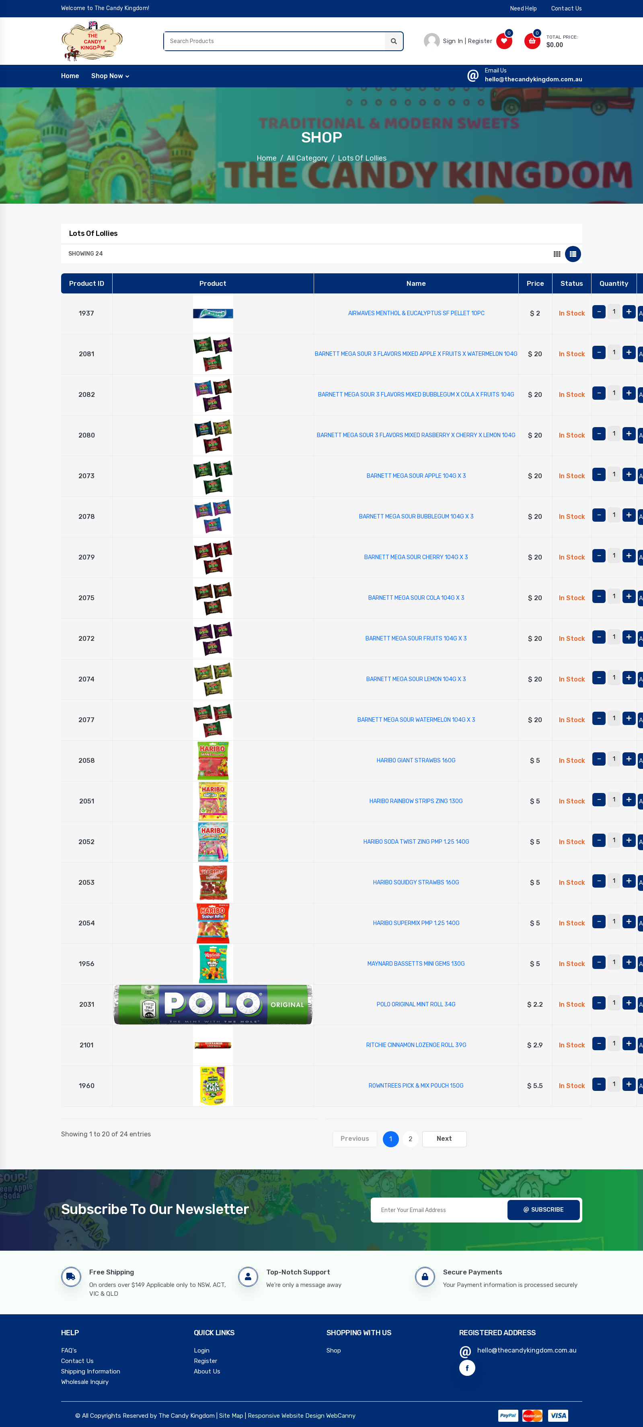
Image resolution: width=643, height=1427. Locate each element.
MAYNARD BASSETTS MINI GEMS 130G (416, 963)
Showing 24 (85, 253)
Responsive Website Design (286, 1415)
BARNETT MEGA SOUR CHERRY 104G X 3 (416, 556)
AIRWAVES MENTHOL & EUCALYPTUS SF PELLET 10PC (416, 312)
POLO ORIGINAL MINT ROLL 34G (416, 1003)
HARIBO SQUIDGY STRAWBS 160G (416, 881)
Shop (334, 1349)
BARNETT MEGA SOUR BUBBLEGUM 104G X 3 (416, 515)
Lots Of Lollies (362, 157)
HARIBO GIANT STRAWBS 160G (416, 759)
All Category (307, 157)
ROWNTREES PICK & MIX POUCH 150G (416, 1085)
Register (205, 1360)
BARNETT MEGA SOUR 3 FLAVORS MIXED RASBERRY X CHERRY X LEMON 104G (416, 434)
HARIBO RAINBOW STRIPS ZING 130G (416, 800)
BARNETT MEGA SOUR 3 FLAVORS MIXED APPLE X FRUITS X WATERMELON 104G (416, 353)
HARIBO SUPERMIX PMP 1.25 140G (416, 922)
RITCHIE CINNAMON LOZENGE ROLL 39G (416, 1044)
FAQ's (69, 1349)
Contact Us (77, 1360)
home (70, 75)
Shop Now (107, 75)
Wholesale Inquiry (85, 1381)
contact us (566, 8)
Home (267, 157)
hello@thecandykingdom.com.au (533, 78)
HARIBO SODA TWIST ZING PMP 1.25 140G (416, 841)
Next (444, 1138)
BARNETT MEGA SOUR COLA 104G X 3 (416, 597)
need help (523, 8)
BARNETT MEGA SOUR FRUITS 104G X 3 (416, 637)
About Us (207, 1370)
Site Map (231, 1415)
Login (202, 1349)
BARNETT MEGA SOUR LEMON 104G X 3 (416, 678)
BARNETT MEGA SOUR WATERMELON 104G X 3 (416, 719)
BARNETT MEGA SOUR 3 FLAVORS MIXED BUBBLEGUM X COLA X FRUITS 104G (416, 393)
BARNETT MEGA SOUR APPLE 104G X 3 (416, 475)
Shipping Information (90, 1370)
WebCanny (340, 1415)
